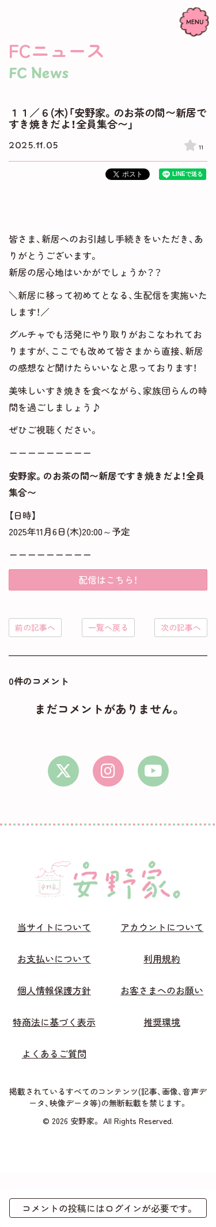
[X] (63, 771)
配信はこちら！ (108, 579)
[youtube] (153, 771)
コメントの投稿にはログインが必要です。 (108, 1208)
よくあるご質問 (54, 1053)
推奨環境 (161, 1022)
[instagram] (108, 771)
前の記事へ (35, 627)
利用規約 (161, 958)
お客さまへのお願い (161, 990)
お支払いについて (54, 958)
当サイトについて (54, 927)
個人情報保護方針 (54, 990)
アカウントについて (161, 927)
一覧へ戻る (108, 627)
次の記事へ (181, 627)
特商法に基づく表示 (54, 1022)
